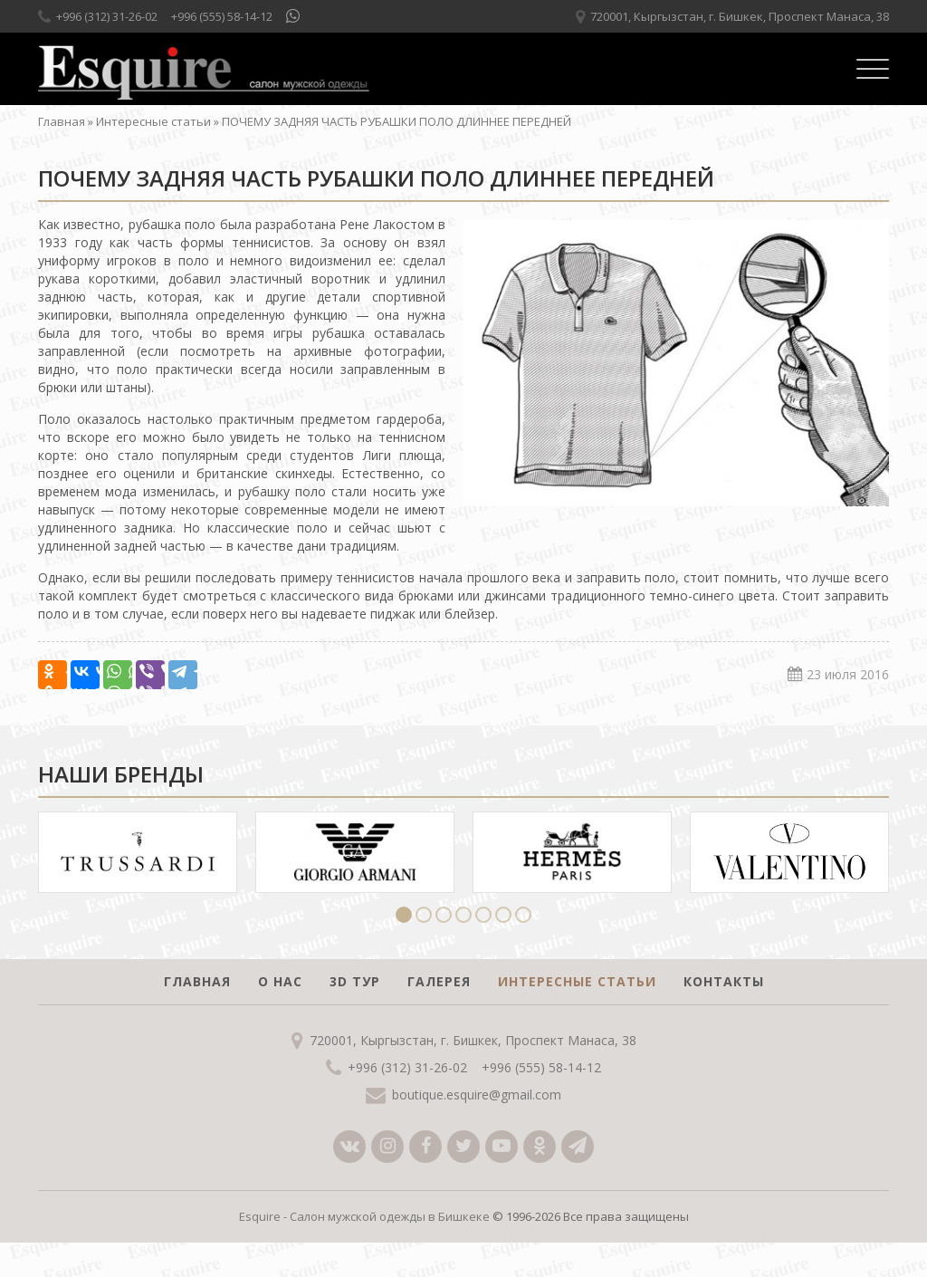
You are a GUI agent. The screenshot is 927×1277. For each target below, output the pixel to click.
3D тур (355, 981)
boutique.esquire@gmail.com (476, 1095)
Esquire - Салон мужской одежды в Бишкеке (364, 1216)
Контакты (723, 981)
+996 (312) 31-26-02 (107, 16)
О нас (280, 981)
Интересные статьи (153, 121)
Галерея (439, 981)
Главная (61, 121)
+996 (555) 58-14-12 (221, 16)
